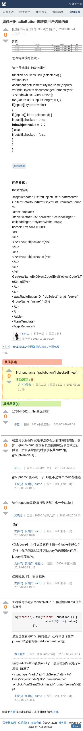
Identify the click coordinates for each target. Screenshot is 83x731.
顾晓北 (18, 515)
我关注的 (25, 12)
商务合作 (36, 722)
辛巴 (17, 424)
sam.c (25, 333)
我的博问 (41, 12)
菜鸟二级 (41, 384)
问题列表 (8, 12)
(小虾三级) (43, 424)
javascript (19, 165)
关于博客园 (9, 722)
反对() (29, 484)
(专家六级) (49, 515)
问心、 (18, 468)
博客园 (62, 722)
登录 (71, 4)
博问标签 (58, 12)
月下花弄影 (24, 384)
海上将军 (19, 654)
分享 (5, 353)
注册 (79, 4)
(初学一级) (44, 468)
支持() (18, 484)
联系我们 (23, 722)
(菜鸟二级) (48, 654)
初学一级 (39, 333)
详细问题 (74, 12)
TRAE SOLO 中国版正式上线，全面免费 (35, 346)
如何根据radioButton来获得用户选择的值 (35, 22)
